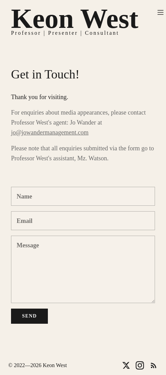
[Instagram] (140, 365)
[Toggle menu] (160, 12)
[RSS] (153, 365)
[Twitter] (126, 365)
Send (29, 316)
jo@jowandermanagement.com (50, 132)
